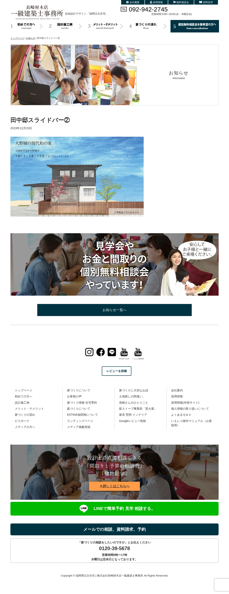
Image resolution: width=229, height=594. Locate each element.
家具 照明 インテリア (133, 414)
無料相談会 (181, 2)
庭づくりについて (78, 408)
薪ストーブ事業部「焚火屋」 (138, 408)
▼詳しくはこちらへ (114, 486)
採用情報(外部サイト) (185, 402)
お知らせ (30, 38)
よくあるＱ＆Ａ (181, 414)
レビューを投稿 (116, 371)
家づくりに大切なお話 (133, 390)
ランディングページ (80, 421)
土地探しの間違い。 (132, 396)
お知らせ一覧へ (114, 310)
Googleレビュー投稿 (132, 421)
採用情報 (156, 2)
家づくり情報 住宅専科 (82, 402)
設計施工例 (22, 402)
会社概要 (132, 2)
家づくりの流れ (25, 414)
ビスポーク (22, 421)
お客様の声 (74, 396)
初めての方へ (23, 396)
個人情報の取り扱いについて (190, 408)
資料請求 (206, 2)
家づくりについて (78, 390)
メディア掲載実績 (78, 427)
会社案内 (177, 390)
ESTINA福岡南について (82, 414)
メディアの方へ (25, 427)
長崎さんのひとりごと (133, 402)
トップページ (17, 38)
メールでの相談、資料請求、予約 (114, 529)
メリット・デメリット (29, 408)
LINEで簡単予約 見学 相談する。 (114, 509)
